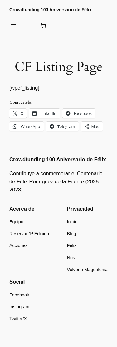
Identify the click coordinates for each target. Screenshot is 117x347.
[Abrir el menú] (13, 25)
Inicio (72, 221)
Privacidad (80, 209)
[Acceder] (28, 25)
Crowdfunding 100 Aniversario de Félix (50, 9)
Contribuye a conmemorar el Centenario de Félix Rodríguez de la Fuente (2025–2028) (55, 182)
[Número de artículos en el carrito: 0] (43, 25)
